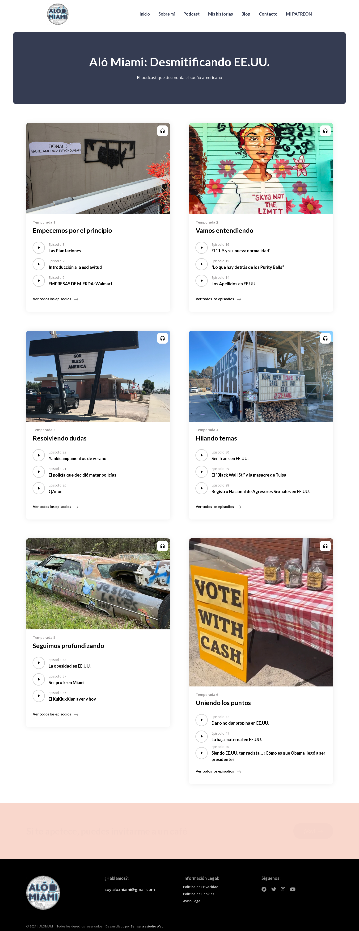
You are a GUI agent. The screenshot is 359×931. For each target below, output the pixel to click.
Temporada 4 (207, 430)
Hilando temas (216, 438)
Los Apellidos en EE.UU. (233, 283)
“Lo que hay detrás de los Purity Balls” (247, 267)
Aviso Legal (192, 901)
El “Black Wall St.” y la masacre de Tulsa (248, 475)
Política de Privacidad (200, 887)
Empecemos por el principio (72, 230)
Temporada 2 (207, 222)
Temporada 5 (44, 637)
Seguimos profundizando (68, 645)
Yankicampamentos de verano (77, 458)
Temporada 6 (207, 694)
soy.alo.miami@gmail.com (130, 889)
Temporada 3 (44, 430)
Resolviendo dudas (60, 438)
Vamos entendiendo (224, 230)
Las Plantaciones (65, 250)
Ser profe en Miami (66, 682)
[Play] (38, 248)
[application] (38, 248)
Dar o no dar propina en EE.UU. (240, 723)
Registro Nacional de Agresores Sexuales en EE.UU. (260, 491)
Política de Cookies (198, 894)
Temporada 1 (44, 222)
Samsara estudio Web (147, 926)
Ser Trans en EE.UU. (230, 458)
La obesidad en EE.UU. (70, 666)
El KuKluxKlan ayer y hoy (72, 699)
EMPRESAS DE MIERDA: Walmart (80, 283)
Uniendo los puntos (223, 703)
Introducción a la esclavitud (75, 267)
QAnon (56, 491)
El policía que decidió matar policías (82, 475)
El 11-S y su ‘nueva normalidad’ (240, 250)
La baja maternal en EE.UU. (236, 739)
